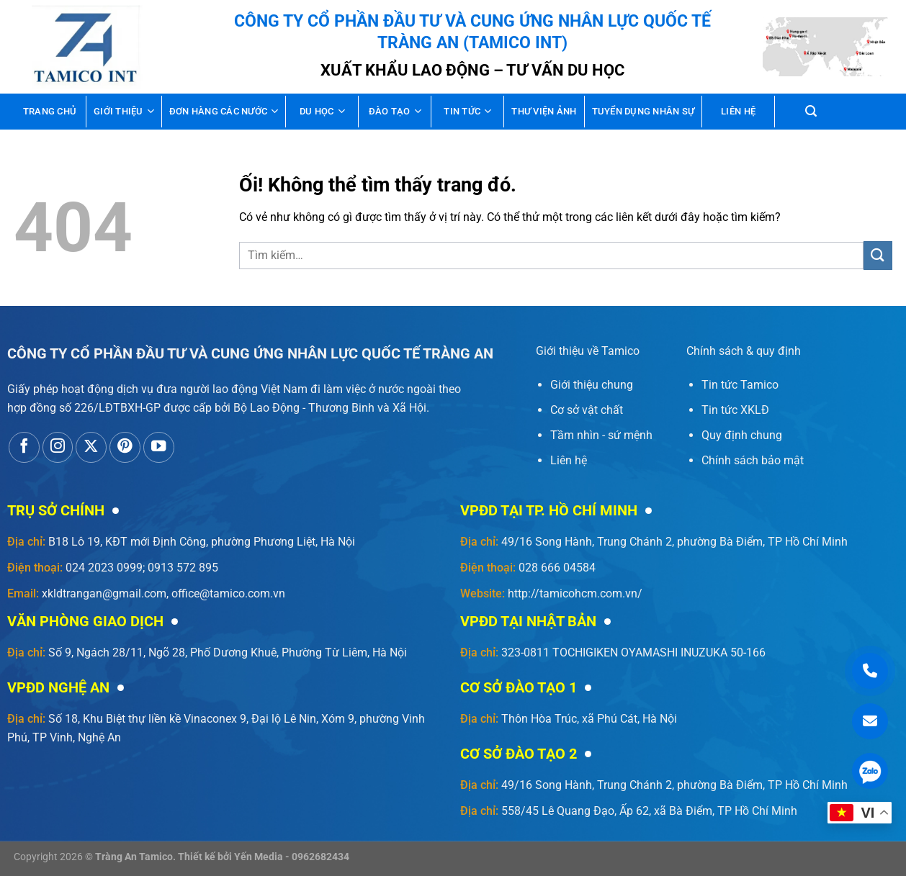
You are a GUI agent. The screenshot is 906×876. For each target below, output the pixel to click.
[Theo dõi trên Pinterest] (124, 447)
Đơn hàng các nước (224, 111)
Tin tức (467, 111)
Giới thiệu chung (591, 385)
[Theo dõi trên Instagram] (57, 447)
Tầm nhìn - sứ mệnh (601, 435)
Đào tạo (395, 111)
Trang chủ (49, 111)
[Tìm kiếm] (811, 111)
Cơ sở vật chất (586, 410)
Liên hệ (738, 111)
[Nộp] (878, 255)
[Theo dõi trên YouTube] (158, 447)
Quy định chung (741, 435)
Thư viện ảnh (543, 111)
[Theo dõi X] (91, 447)
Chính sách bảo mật (752, 460)
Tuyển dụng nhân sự (643, 111)
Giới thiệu (124, 111)
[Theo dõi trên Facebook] (24, 447)
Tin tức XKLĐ (735, 410)
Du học (322, 111)
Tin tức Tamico (740, 385)
